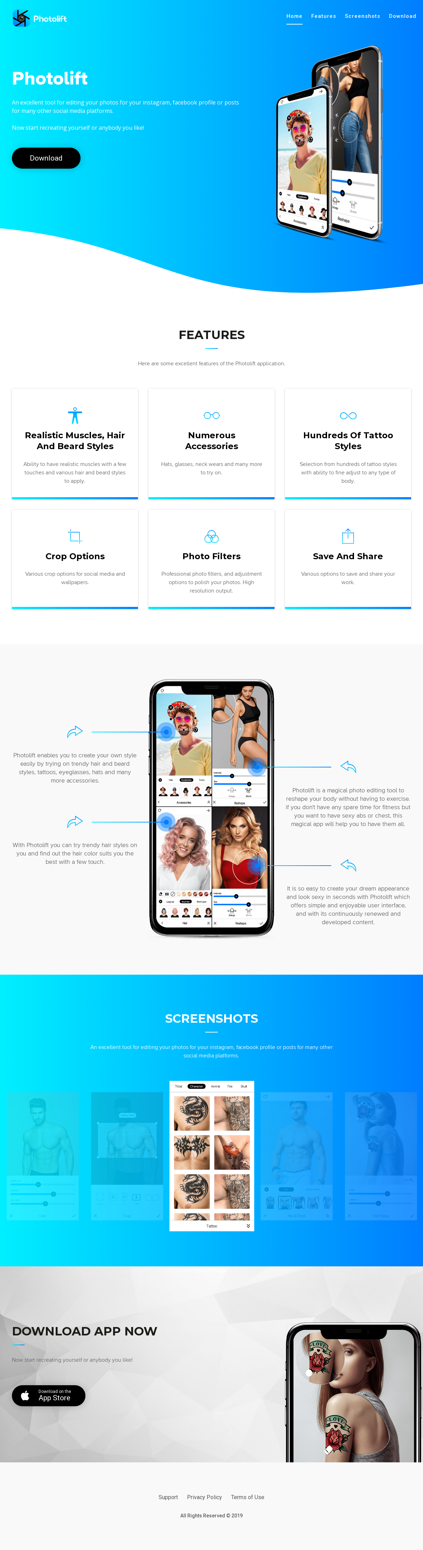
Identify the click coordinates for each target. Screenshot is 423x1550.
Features (323, 16)
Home (294, 16)
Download (402, 16)
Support (168, 1497)
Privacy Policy (204, 1497)
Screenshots (362, 16)
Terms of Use (247, 1497)
